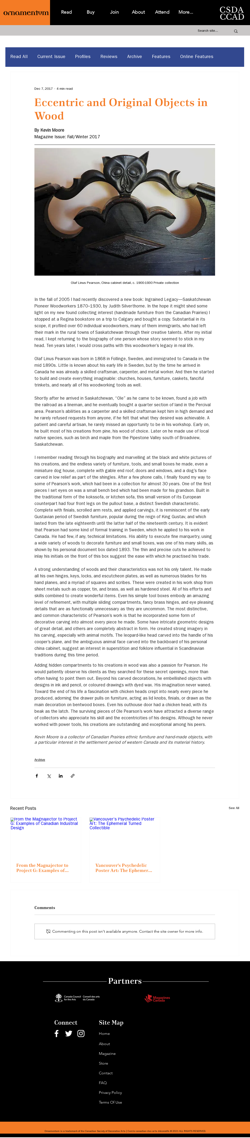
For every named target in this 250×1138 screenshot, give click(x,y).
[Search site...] (209, 31)
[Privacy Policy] (116, 1093)
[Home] (116, 1034)
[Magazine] (116, 1054)
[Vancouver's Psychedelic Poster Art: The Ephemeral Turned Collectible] (125, 837)
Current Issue (51, 57)
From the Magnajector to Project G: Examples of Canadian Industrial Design (44, 868)
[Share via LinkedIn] (60, 775)
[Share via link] (72, 775)
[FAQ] (116, 1083)
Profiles (83, 57)
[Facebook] (56, 1033)
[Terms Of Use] (116, 1102)
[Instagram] (81, 1033)
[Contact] (116, 1073)
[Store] (116, 1063)
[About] (116, 1044)
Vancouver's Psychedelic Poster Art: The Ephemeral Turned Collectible (123, 868)
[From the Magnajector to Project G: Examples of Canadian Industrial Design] (45, 837)
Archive (134, 57)
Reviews (108, 57)
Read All (19, 57)
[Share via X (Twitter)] (48, 775)
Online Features (196, 57)
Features (161, 57)
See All (234, 808)
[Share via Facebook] (36, 775)
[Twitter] (68, 1033)
